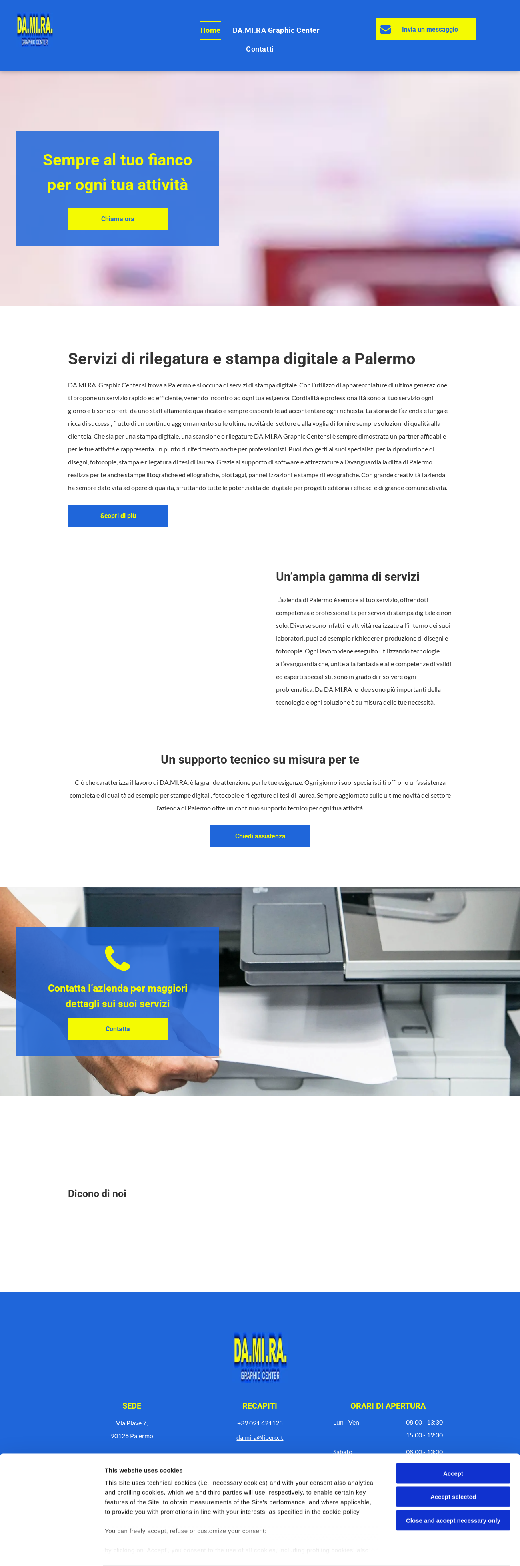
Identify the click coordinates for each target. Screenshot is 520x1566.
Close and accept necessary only (453, 1489)
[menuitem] (210, 30)
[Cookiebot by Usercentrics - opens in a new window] (52, 1550)
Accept (453, 1442)
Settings (407, 1550)
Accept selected (453, 1465)
